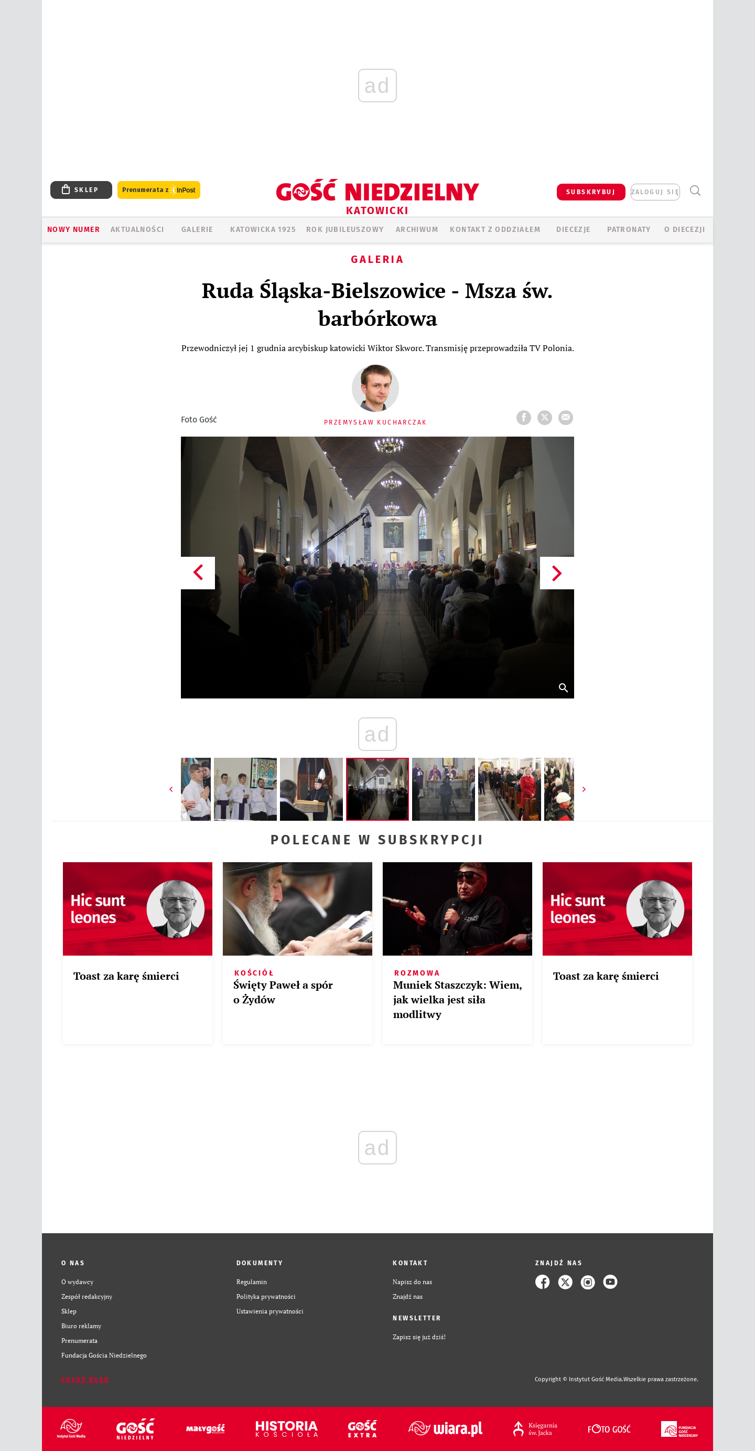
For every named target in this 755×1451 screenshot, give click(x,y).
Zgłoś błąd (85, 1379)
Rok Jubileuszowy (345, 229)
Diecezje (573, 229)
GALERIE (197, 229)
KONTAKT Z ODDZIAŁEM (495, 229)
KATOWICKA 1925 (263, 229)
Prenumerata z (159, 190)
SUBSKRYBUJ (591, 192)
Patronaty (629, 229)
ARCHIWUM (417, 229)
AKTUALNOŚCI (137, 229)
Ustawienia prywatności (270, 1311)
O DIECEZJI (684, 229)
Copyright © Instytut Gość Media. (579, 1379)
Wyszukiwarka (695, 190)
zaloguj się (655, 192)
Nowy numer (73, 229)
